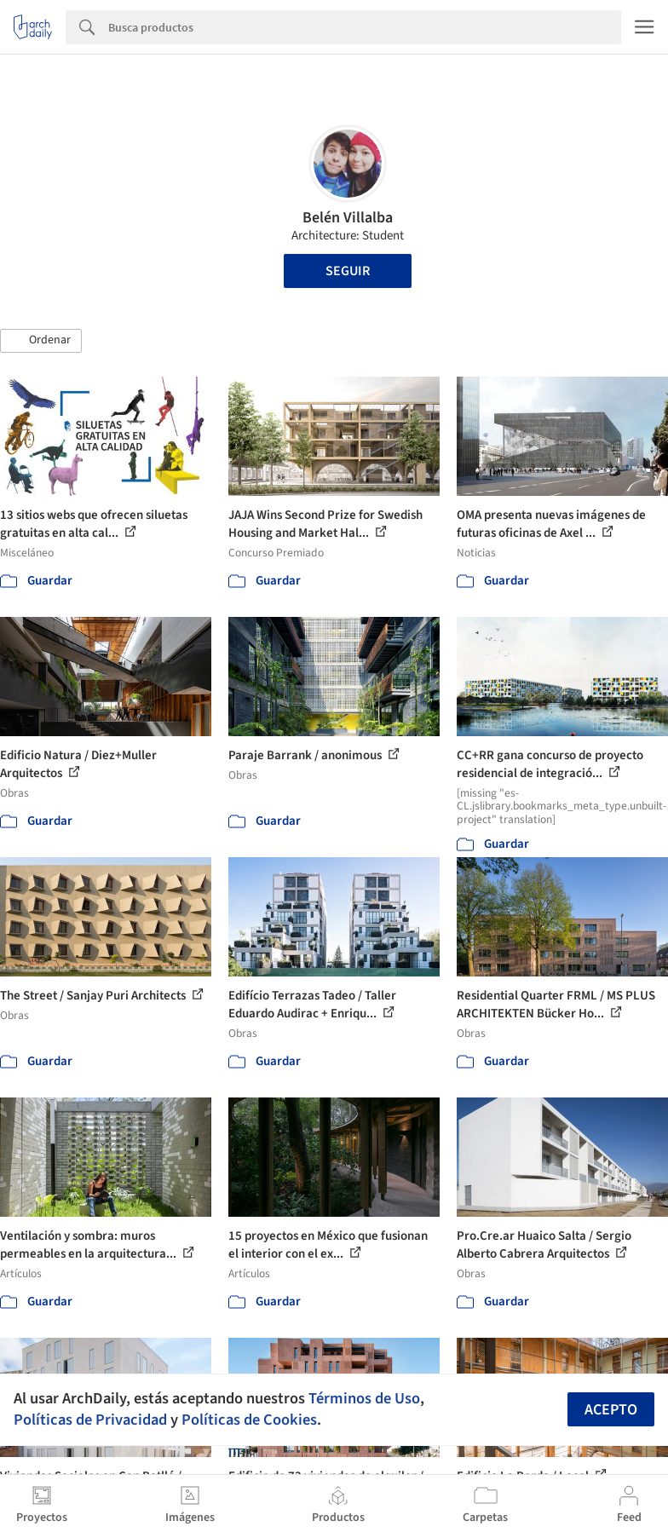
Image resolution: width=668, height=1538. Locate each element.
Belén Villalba (347, 217)
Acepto (610, 1409)
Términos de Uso (364, 1398)
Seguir (347, 271)
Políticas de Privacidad (90, 1419)
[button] (41, 341)
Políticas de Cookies (249, 1419)
